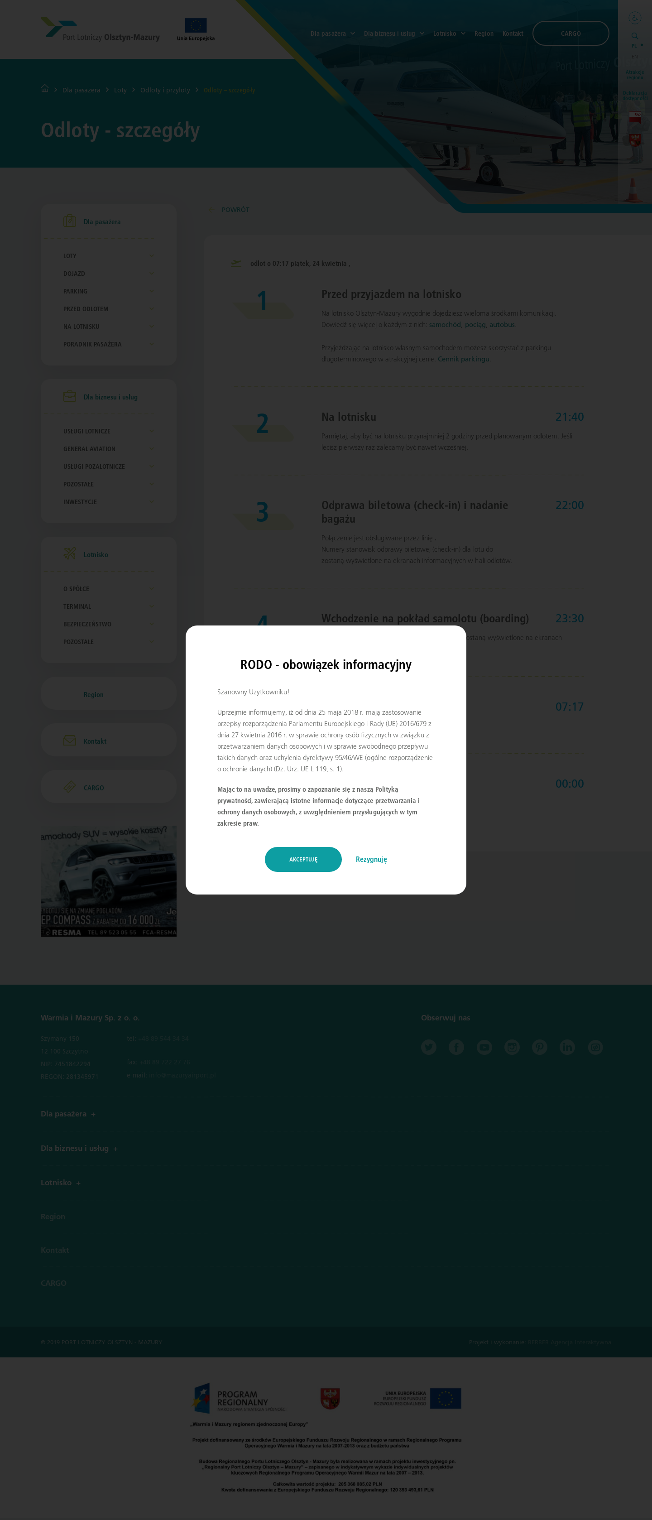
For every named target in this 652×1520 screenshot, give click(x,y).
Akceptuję (303, 859)
